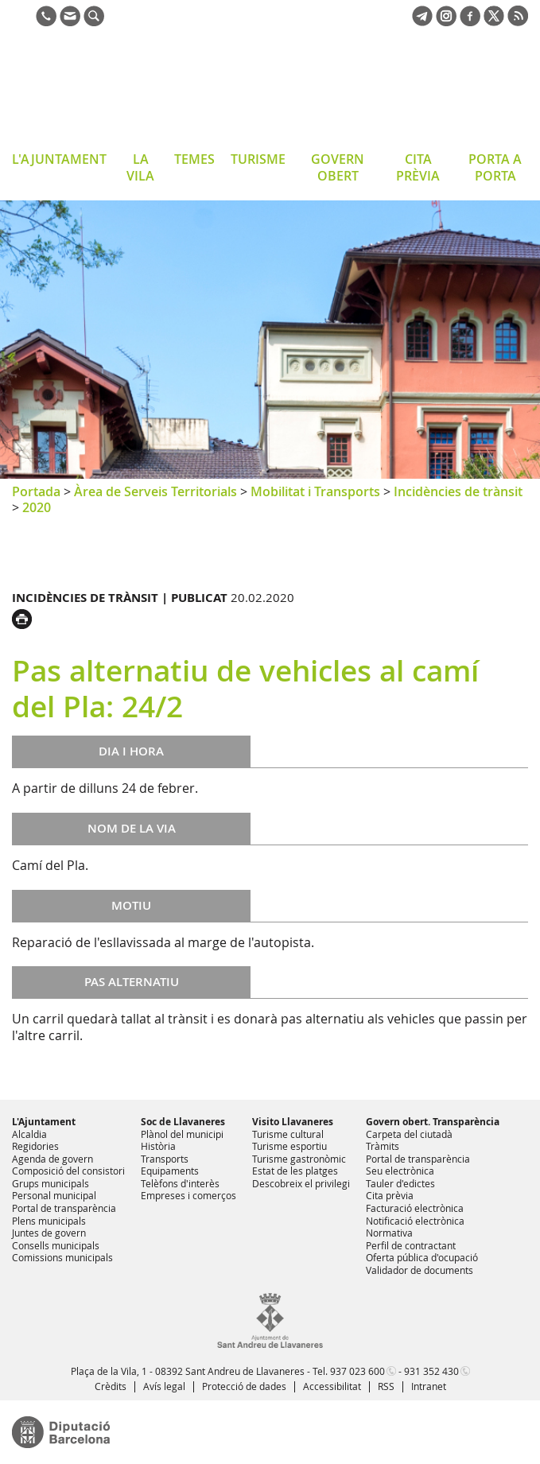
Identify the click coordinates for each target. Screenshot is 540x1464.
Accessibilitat (332, 1386)
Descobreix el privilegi (301, 1183)
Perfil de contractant (411, 1245)
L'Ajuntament (44, 1121)
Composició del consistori (68, 1170)
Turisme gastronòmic (299, 1158)
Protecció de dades (244, 1386)
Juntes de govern (49, 1232)
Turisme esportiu (289, 1146)
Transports (164, 1158)
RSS (386, 1386)
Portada (36, 491)
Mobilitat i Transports (315, 491)
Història (158, 1146)
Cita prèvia (390, 1195)
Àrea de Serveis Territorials (155, 491)
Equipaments (170, 1170)
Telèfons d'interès (180, 1183)
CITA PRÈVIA (418, 167)
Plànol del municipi (182, 1134)
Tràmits (382, 1146)
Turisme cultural (288, 1134)
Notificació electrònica (415, 1220)
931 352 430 (431, 1371)
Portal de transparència (64, 1208)
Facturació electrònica (415, 1208)
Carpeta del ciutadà (409, 1134)
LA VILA (140, 167)
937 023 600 (357, 1371)
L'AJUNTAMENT (59, 159)
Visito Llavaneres (292, 1121)
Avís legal (164, 1386)
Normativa (389, 1232)
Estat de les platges (295, 1170)
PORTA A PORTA (495, 167)
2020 (36, 507)
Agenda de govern (52, 1158)
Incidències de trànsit (458, 491)
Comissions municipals (62, 1257)
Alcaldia (29, 1134)
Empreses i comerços (188, 1195)
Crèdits (110, 1386)
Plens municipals (49, 1220)
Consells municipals (55, 1245)
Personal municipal (54, 1195)
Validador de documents (419, 1270)
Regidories (35, 1146)
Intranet (428, 1386)
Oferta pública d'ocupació (422, 1257)
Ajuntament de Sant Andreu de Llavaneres (139, 90)
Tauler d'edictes (400, 1183)
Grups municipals (50, 1183)
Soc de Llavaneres (183, 1121)
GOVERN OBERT (337, 167)
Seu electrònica (400, 1170)
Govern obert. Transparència (432, 1121)
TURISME (258, 159)
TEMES (194, 159)
